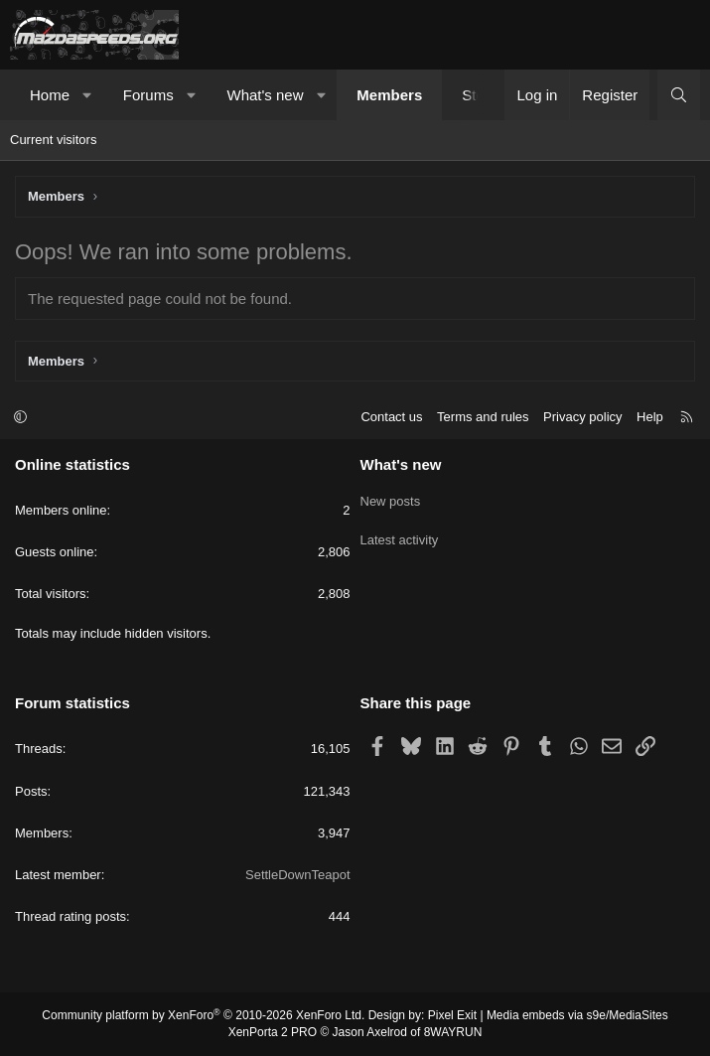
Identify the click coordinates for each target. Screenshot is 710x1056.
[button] (87, 95)
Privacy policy (582, 416)
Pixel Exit (452, 1015)
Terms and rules (482, 416)
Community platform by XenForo (203, 1015)
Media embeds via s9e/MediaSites (577, 1015)
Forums (148, 94)
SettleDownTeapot (298, 874)
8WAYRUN (453, 1032)
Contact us (391, 416)
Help (650, 416)
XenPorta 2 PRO (272, 1032)
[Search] (678, 95)
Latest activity (399, 534)
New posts (390, 498)
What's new (264, 94)
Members (389, 94)
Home (50, 94)
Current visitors (53, 139)
